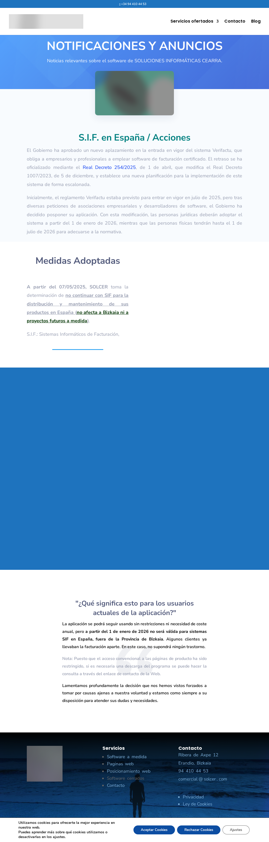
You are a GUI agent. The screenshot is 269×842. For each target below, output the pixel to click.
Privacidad (193, 797)
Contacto (234, 22)
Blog (256, 22)
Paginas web (120, 764)
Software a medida (127, 757)
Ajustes (235, 829)
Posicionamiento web (129, 771)
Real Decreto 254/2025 (109, 167)
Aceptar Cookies (149, 829)
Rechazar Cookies (196, 829)
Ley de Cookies (197, 804)
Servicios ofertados (191, 22)
